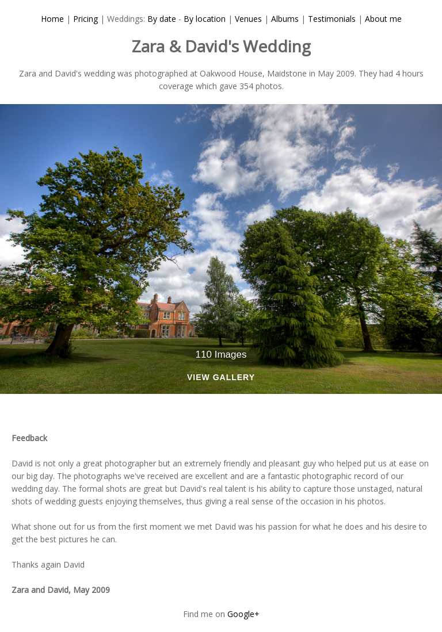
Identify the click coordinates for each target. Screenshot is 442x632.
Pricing (85, 18)
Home (52, 18)
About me (383, 18)
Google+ (243, 613)
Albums (285, 18)
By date (161, 18)
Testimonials (332, 18)
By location (205, 18)
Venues (248, 18)
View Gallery (221, 377)
